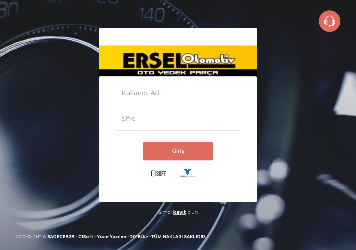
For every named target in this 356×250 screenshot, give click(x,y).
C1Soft (85, 236)
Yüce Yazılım (111, 236)
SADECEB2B (60, 236)
